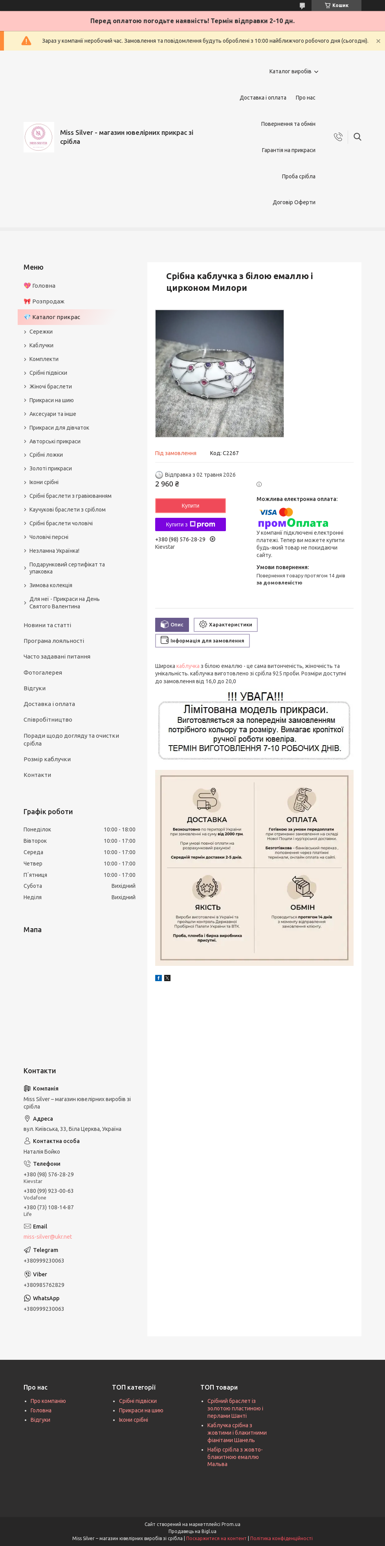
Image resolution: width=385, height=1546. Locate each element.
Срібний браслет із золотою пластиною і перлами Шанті (235, 1408)
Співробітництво (48, 719)
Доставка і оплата (263, 97)
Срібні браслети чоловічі (61, 523)
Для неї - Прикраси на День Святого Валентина (64, 603)
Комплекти (44, 359)
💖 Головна (39, 285)
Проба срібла (298, 176)
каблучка (188, 666)
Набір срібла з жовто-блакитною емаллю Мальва (235, 1457)
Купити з (190, 524)
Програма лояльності (54, 640)
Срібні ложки (46, 455)
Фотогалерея (43, 672)
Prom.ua (231, 1524)
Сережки (41, 331)
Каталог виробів (291, 71)
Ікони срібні (44, 482)
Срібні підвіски (48, 373)
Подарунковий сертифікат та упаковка (67, 568)
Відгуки (35, 688)
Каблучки (41, 345)
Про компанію (48, 1401)
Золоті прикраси (50, 468)
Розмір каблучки (47, 759)
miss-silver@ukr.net (48, 1237)
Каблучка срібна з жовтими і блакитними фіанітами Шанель (237, 1432)
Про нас (305, 97)
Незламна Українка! (54, 551)
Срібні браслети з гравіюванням (70, 496)
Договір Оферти (294, 202)
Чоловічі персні (48, 537)
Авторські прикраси (55, 441)
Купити (191, 506)
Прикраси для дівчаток (59, 428)
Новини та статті (47, 625)
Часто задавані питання (57, 656)
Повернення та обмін (288, 124)
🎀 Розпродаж (44, 301)
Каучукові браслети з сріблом (67, 509)
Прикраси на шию (51, 400)
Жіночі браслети (50, 386)
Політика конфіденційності (281, 1538)
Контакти (37, 774)
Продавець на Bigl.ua (192, 1531)
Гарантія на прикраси (288, 150)
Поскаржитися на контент (216, 1538)
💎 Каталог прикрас (52, 317)
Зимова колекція (50, 585)
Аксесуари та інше (52, 414)
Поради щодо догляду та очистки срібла (71, 739)
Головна (41, 1410)
